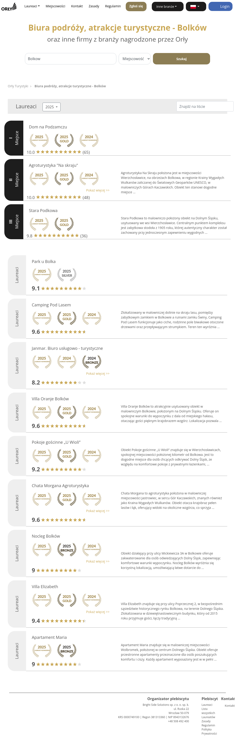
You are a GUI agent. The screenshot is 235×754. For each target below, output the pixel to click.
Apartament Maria (49, 637)
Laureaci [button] (30, 6)
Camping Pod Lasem (51, 305)
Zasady (94, 6)
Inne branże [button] (165, 6)
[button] (196, 6)
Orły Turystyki (18, 86)
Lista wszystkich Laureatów (208, 713)
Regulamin (113, 6)
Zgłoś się (136, 6)
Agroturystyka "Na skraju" (53, 165)
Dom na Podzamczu (48, 127)
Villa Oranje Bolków (50, 398)
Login (220, 6)
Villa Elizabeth (45, 586)
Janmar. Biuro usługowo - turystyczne (67, 348)
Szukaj (181, 59)
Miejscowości (55, 6)
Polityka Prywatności (209, 731)
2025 (50, 106)
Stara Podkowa (43, 210)
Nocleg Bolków (46, 536)
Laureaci (207, 705)
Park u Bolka (44, 261)
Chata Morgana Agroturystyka (60, 485)
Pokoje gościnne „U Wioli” (56, 442)
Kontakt (77, 6)
